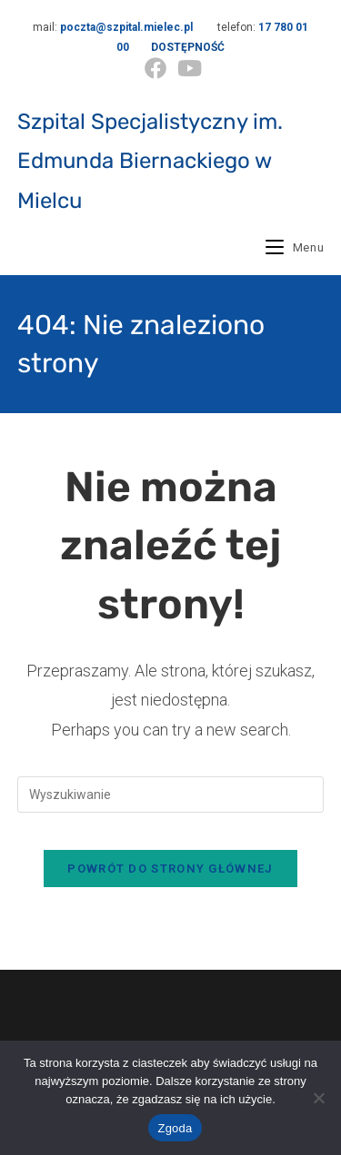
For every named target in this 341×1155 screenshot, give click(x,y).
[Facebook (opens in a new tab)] (155, 68)
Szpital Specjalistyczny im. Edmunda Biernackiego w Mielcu (150, 160)
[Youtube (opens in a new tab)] (187, 68)
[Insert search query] (171, 794)
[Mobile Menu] (295, 247)
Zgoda (174, 1128)
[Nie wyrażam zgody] (318, 1098)
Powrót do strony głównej (170, 868)
